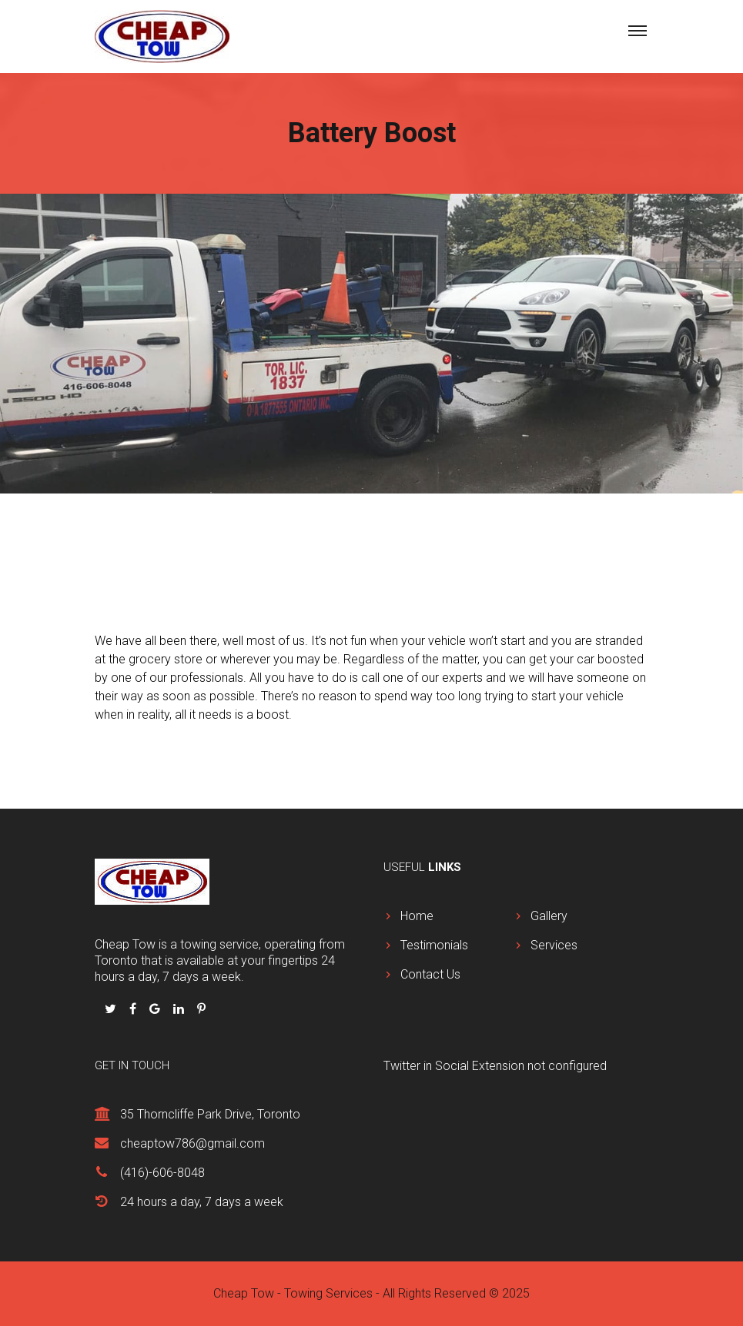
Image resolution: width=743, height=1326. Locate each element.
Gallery (548, 916)
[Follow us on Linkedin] (180, 1009)
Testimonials (434, 945)
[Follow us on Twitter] (112, 1009)
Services (553, 945)
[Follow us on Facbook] (134, 1009)
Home (416, 916)
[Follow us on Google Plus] (156, 1009)
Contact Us (430, 974)
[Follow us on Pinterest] (201, 1009)
